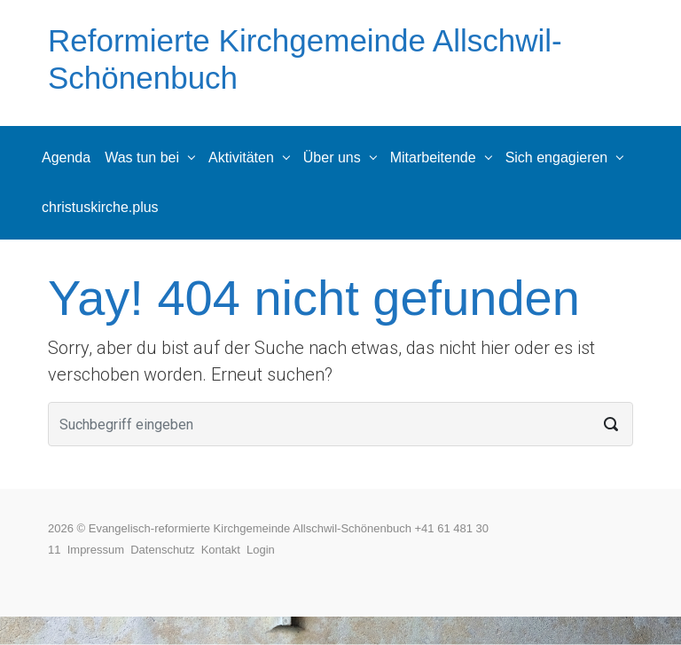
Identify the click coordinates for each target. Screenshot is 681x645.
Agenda (66, 157)
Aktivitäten (241, 157)
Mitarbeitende (433, 157)
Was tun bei (142, 157)
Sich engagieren (556, 157)
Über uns (332, 157)
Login (261, 549)
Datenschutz (165, 549)
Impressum (99, 549)
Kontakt (224, 549)
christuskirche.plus (100, 207)
